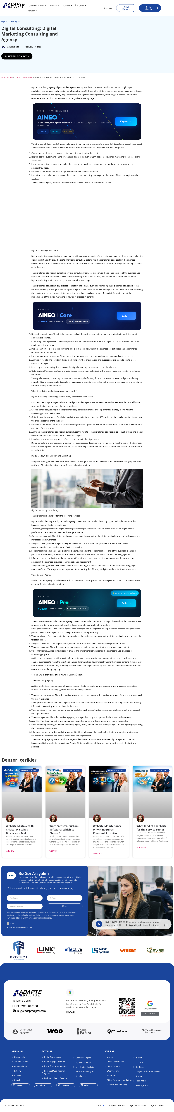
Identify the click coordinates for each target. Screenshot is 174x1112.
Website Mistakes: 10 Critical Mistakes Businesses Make (20, 829)
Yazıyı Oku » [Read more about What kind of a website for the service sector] (141, 847)
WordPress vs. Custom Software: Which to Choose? (64, 829)
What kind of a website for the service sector (152, 827)
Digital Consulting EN (10, 21)
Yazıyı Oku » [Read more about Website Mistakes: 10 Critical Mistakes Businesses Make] (10, 851)
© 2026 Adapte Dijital (14, 1105)
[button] (3, 951)
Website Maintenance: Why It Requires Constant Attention (107, 829)
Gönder (64, 906)
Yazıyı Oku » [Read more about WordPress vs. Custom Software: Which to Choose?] (54, 851)
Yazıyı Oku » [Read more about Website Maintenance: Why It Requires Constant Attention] (97, 854)
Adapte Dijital (7, 77)
